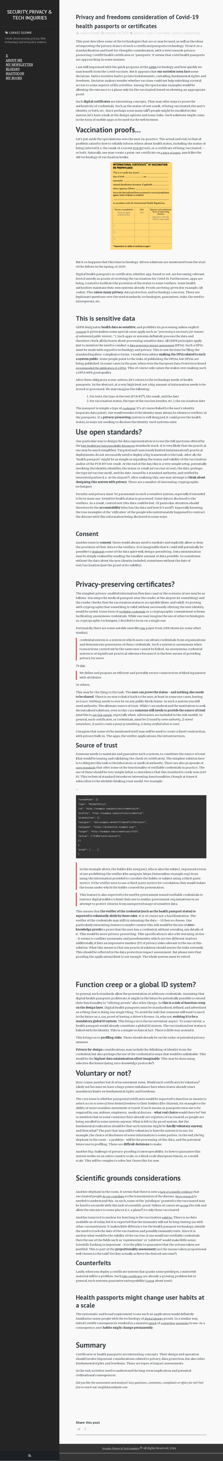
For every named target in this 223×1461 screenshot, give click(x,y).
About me (14, 60)
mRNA (153, 71)
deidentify (99, 556)
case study (170, 33)
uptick (153, 1327)
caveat (151, 1285)
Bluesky (13, 69)
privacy (143, 33)
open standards (87, 772)
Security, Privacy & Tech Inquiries (29, 15)
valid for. (168, 1222)
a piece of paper (171, 157)
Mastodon (15, 74)
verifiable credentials (134, 616)
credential (129, 413)
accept (185, 1210)
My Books (14, 78)
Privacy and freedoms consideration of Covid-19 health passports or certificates (140, 20)
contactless (170, 1327)
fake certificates (133, 1281)
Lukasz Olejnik (91, 33)
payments (186, 1327)
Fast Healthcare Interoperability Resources (112, 450)
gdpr (155, 33)
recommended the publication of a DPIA (104, 372)
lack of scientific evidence (178, 1196)
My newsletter (19, 65)
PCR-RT (138, 152)
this (143, 632)
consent (81, 336)
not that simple (103, 719)
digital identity (155, 1323)
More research (188, 1201)
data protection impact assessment (155, 349)
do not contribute (114, 1201)
